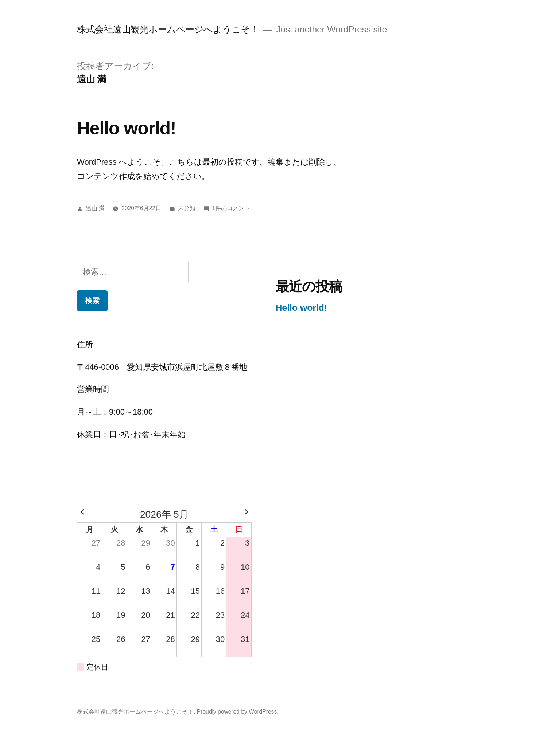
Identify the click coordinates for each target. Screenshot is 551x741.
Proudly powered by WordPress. (238, 712)
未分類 (186, 208)
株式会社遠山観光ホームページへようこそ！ (168, 29)
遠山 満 (95, 208)
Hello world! (126, 128)
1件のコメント (231, 208)
